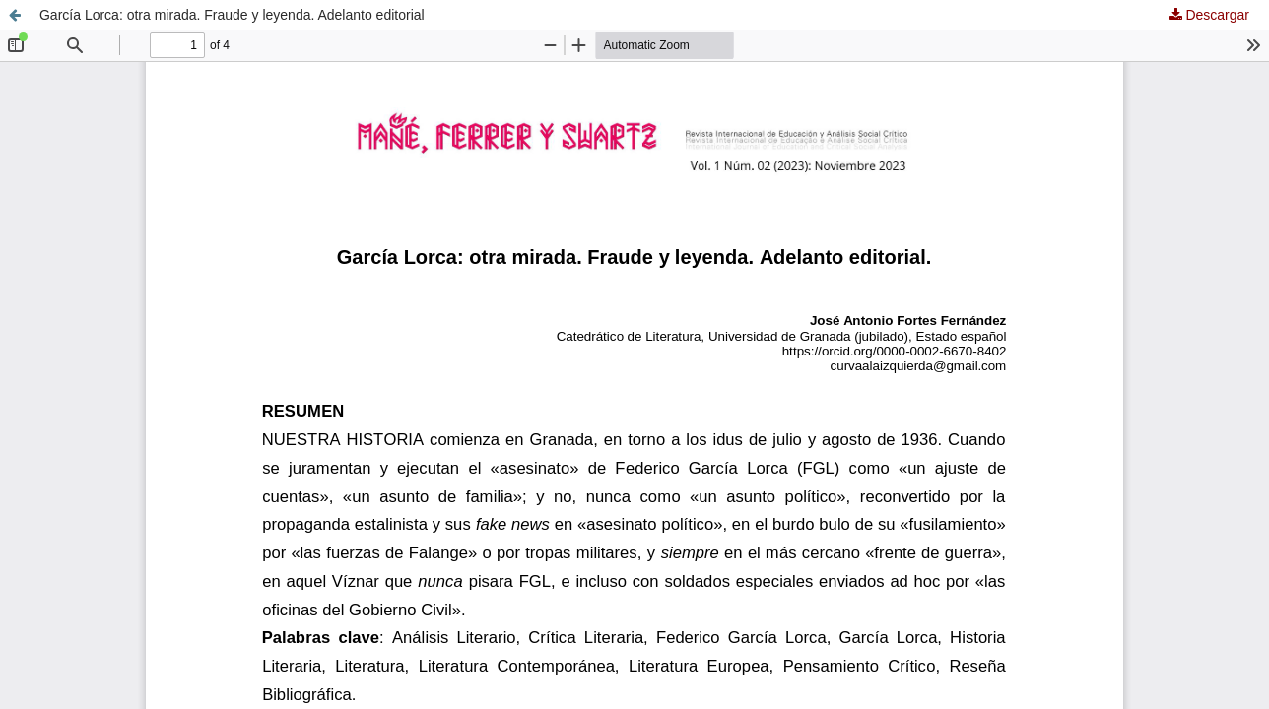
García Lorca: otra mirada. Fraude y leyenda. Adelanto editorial (232, 15)
